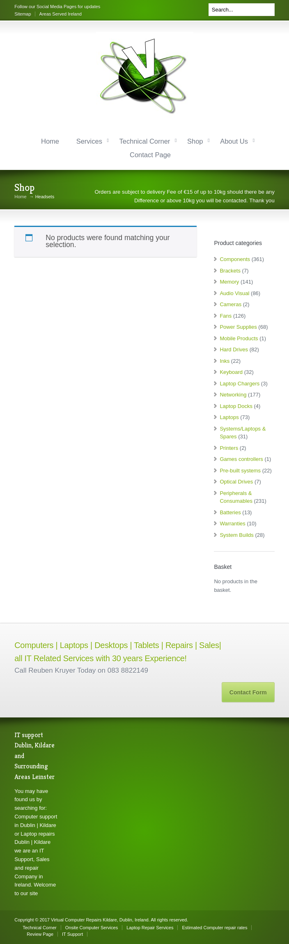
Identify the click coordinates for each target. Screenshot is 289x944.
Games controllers (241, 459)
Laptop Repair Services (149, 927)
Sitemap (22, 13)
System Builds (236, 535)
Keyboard (231, 372)
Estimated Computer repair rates (214, 927)
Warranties (232, 523)
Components (235, 259)
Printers (229, 448)
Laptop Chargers (239, 383)
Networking (233, 395)
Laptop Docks (236, 406)
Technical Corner (144, 141)
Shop (195, 141)
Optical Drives (236, 482)
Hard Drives (234, 349)
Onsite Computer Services (91, 927)
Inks (224, 361)
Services (89, 141)
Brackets (230, 271)
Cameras (230, 304)
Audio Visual (234, 293)
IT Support (72, 934)
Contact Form (248, 692)
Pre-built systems (240, 470)
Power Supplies (238, 327)
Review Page (40, 934)
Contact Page (150, 154)
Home (50, 141)
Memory (229, 282)
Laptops (229, 417)
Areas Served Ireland (60, 13)
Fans (226, 316)
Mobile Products (239, 338)
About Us (234, 141)
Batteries (230, 512)
